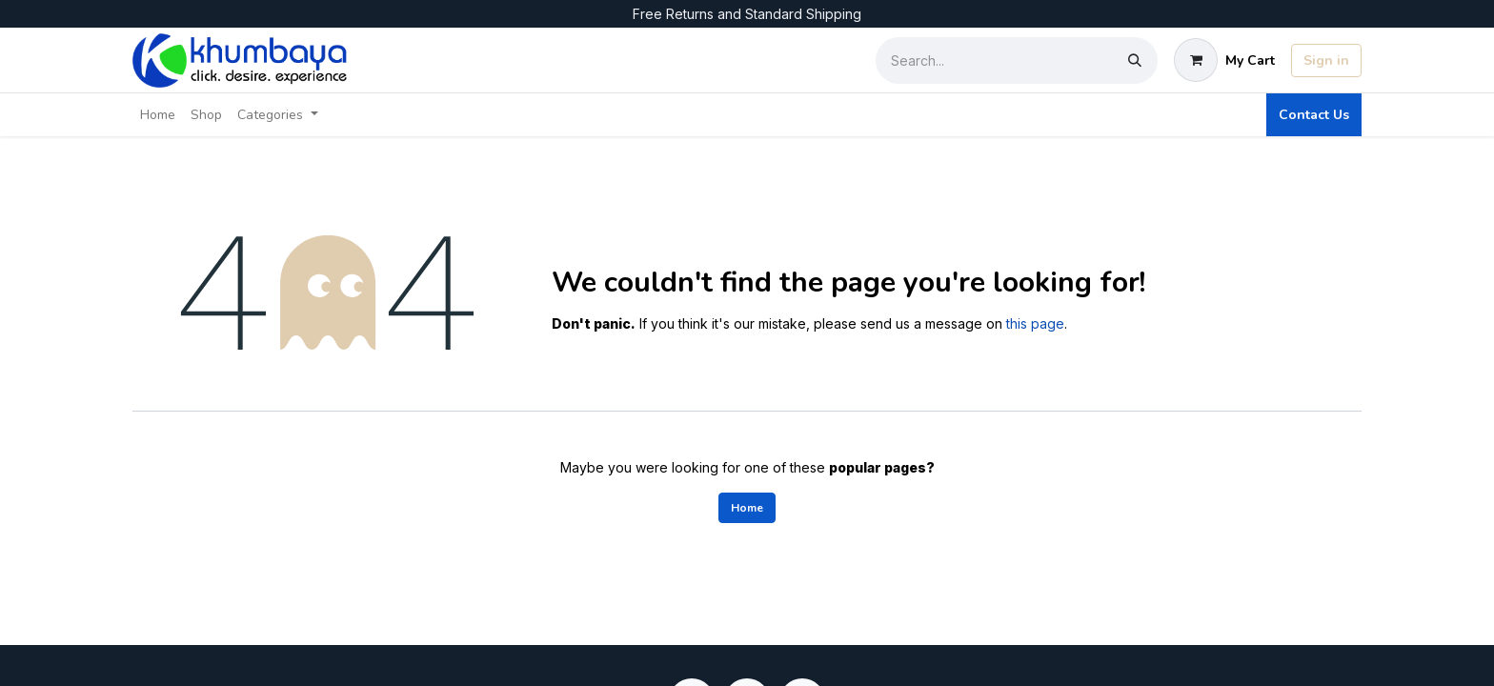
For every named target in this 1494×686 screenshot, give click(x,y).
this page (1035, 323)
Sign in (1326, 60)
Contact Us (1314, 115)
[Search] (1135, 60)
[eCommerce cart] (1224, 60)
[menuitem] (157, 114)
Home (747, 507)
